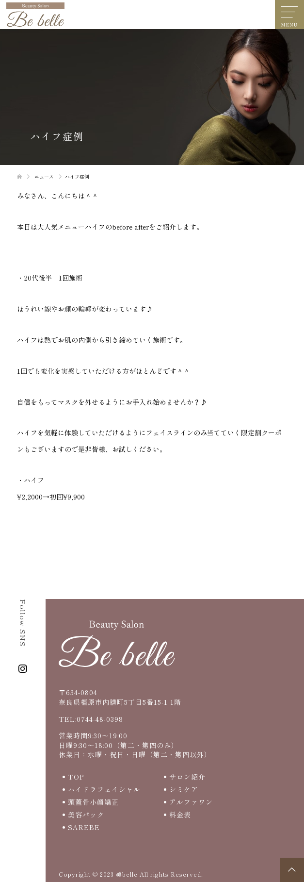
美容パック (86, 814)
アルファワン (191, 802)
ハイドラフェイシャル (104, 789)
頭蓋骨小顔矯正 (93, 802)
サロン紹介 (187, 777)
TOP (76, 777)
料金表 (180, 814)
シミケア (183, 789)
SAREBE (84, 827)
